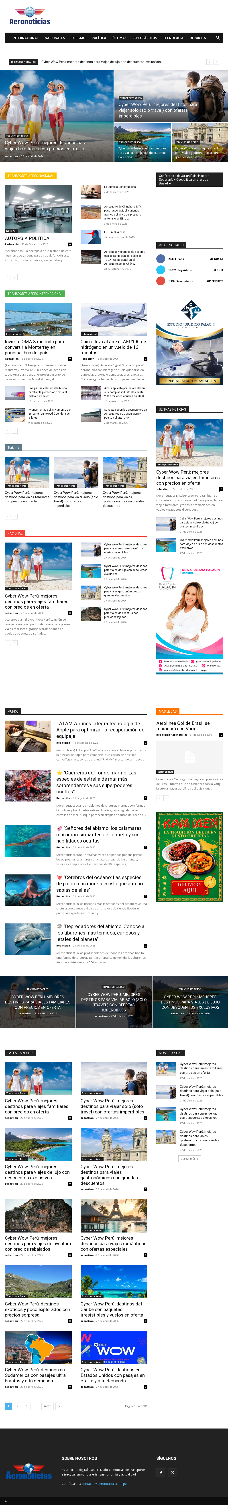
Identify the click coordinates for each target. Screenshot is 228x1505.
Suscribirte (214, 281)
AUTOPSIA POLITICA (27, 238)
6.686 (47, 1406)
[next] (216, 62)
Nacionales (55, 38)
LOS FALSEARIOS (114, 232)
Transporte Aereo (17, 136)
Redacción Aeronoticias (171, 734)
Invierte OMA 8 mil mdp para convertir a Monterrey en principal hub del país (34, 347)
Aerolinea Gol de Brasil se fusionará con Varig (183, 726)
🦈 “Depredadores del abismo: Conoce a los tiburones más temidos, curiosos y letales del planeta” (100, 933)
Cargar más (190, 1158)
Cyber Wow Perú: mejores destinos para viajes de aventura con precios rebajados (125, 613)
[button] (217, 38)
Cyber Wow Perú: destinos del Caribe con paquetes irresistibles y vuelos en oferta (112, 1309)
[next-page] (15, 277)
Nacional (11, 230)
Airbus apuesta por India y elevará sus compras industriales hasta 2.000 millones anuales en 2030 (125, 392)
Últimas (119, 38)
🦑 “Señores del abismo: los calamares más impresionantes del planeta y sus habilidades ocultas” (99, 834)
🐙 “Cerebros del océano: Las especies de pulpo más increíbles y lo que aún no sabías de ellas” (99, 884)
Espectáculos (145, 38)
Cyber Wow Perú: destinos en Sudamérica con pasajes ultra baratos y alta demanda (35, 1375)
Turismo (78, 38)
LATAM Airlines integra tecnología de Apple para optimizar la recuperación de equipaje (100, 730)
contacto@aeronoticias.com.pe (104, 1483)
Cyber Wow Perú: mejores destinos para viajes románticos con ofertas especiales (114, 1243)
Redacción (12, 244)
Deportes (198, 38)
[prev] (209, 62)
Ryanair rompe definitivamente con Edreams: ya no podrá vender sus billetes (49, 413)
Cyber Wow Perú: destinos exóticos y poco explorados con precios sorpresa (37, 1309)
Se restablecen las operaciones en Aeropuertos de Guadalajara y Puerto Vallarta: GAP (125, 413)
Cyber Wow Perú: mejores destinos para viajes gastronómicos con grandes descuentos (124, 499)
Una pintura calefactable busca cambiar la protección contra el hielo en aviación (47, 392)
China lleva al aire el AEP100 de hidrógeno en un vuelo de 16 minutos (113, 347)
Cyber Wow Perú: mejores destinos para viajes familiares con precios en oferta (27, 497)
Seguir (218, 270)
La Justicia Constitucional (120, 186)
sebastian (11, 613)
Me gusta (216, 259)
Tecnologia (173, 38)
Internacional (26, 38)
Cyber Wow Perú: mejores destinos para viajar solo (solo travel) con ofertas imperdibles (76, 499)
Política (99, 38)
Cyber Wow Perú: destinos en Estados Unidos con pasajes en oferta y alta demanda (113, 1375)
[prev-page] (7, 277)
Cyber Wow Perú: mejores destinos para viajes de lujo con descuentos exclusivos (105, 62)
